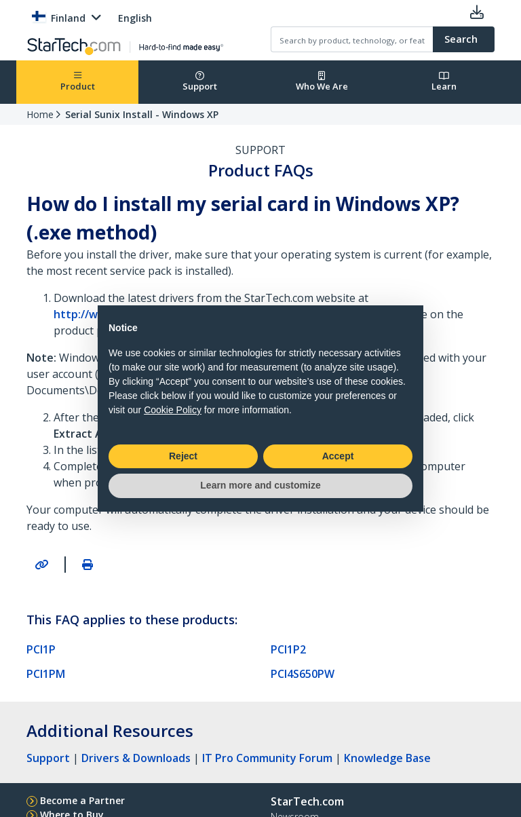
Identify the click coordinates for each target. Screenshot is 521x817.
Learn (444, 81)
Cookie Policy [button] (172, 409)
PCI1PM (45, 673)
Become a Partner (82, 800)
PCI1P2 (288, 649)
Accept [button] (338, 456)
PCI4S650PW (302, 673)
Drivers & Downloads (136, 757)
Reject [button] (183, 456)
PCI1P (41, 649)
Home (40, 114)
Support (199, 81)
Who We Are (322, 81)
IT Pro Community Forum (267, 757)
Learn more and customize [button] (260, 485)
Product (77, 81)
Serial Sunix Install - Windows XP (141, 114)
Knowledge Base (387, 757)
